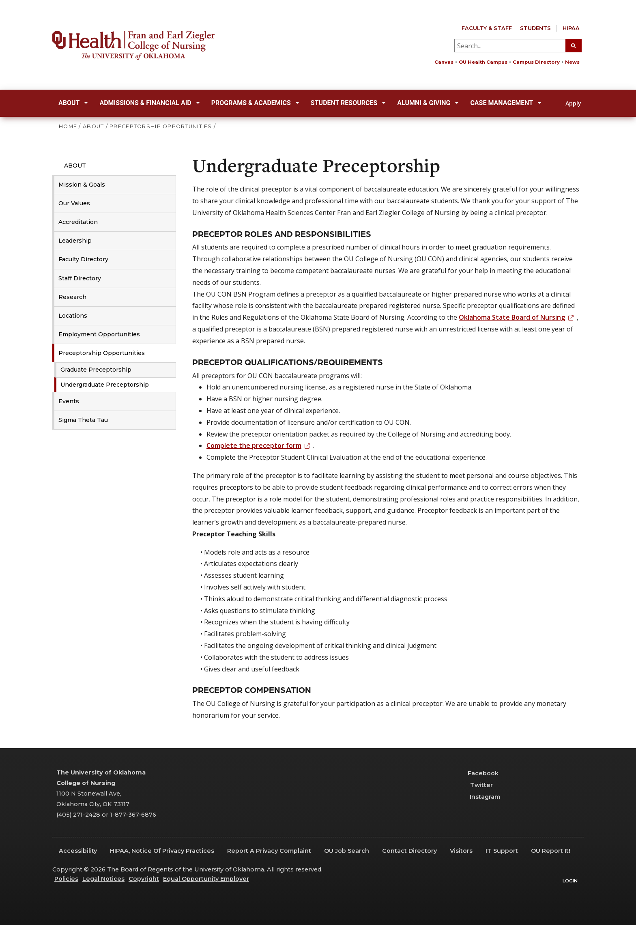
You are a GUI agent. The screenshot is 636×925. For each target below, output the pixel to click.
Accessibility (78, 850)
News (572, 62)
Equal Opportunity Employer (206, 878)
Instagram (480, 796)
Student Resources (348, 103)
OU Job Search (346, 850)
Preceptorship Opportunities (101, 353)
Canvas (443, 62)
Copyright (144, 878)
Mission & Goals (81, 184)
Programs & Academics (255, 103)
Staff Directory (79, 278)
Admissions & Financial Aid (149, 103)
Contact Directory (409, 850)
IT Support (502, 850)
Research (72, 297)
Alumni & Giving (427, 103)
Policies (66, 878)
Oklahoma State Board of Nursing (518, 317)
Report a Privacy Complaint (269, 850)
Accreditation (78, 222)
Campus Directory (536, 62)
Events (68, 401)
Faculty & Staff (487, 28)
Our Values (74, 203)
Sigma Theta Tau (83, 420)
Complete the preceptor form (259, 445)
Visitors (461, 850)
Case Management (505, 103)
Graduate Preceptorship (95, 369)
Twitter (476, 785)
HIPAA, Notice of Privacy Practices (162, 850)
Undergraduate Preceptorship (104, 384)
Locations (72, 315)
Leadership (75, 240)
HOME (68, 126)
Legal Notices (103, 878)
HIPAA (571, 28)
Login (570, 881)
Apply (568, 103)
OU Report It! (550, 850)
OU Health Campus (483, 62)
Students (535, 28)
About (73, 103)
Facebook (479, 773)
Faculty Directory (83, 259)
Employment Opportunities (99, 334)
